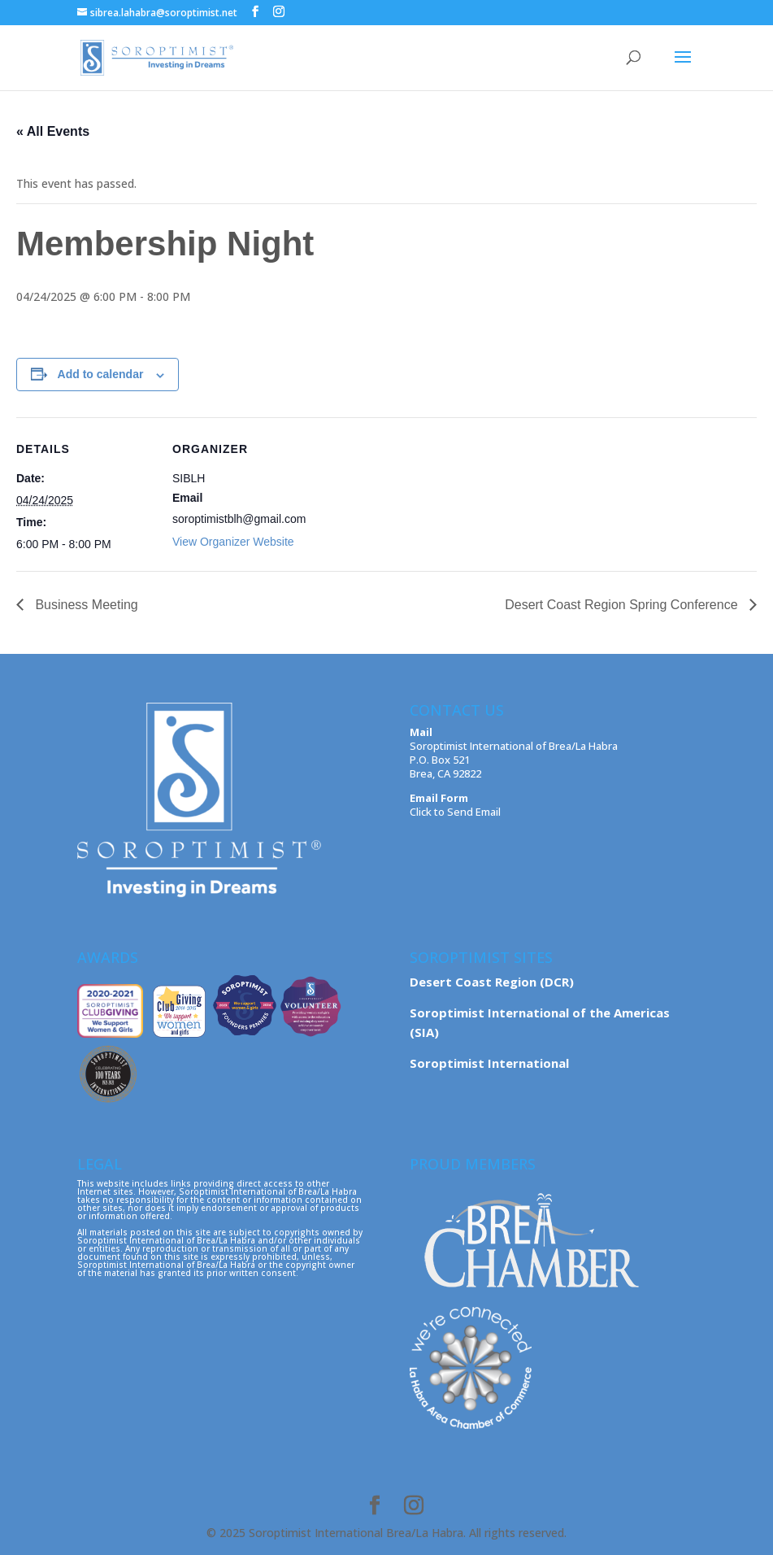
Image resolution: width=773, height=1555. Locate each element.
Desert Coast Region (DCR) (492, 982)
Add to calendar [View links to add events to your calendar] (101, 374)
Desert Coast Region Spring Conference (623, 605)
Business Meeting (85, 605)
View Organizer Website (233, 541)
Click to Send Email (455, 811)
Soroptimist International (489, 1063)
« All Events (52, 131)
